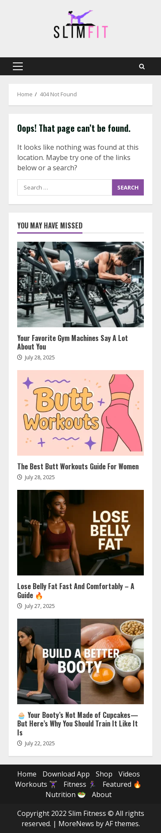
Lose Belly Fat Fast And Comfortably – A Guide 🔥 (80, 532)
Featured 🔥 (122, 784)
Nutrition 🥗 (66, 794)
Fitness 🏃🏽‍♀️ (80, 784)
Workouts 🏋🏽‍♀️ (36, 784)
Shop (104, 774)
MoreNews (76, 823)
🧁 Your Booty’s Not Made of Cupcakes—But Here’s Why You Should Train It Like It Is (80, 661)
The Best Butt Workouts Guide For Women (80, 413)
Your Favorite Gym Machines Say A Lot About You (80, 284)
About (102, 794)
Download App (66, 774)
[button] (18, 66)
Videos (129, 774)
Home (26, 774)
